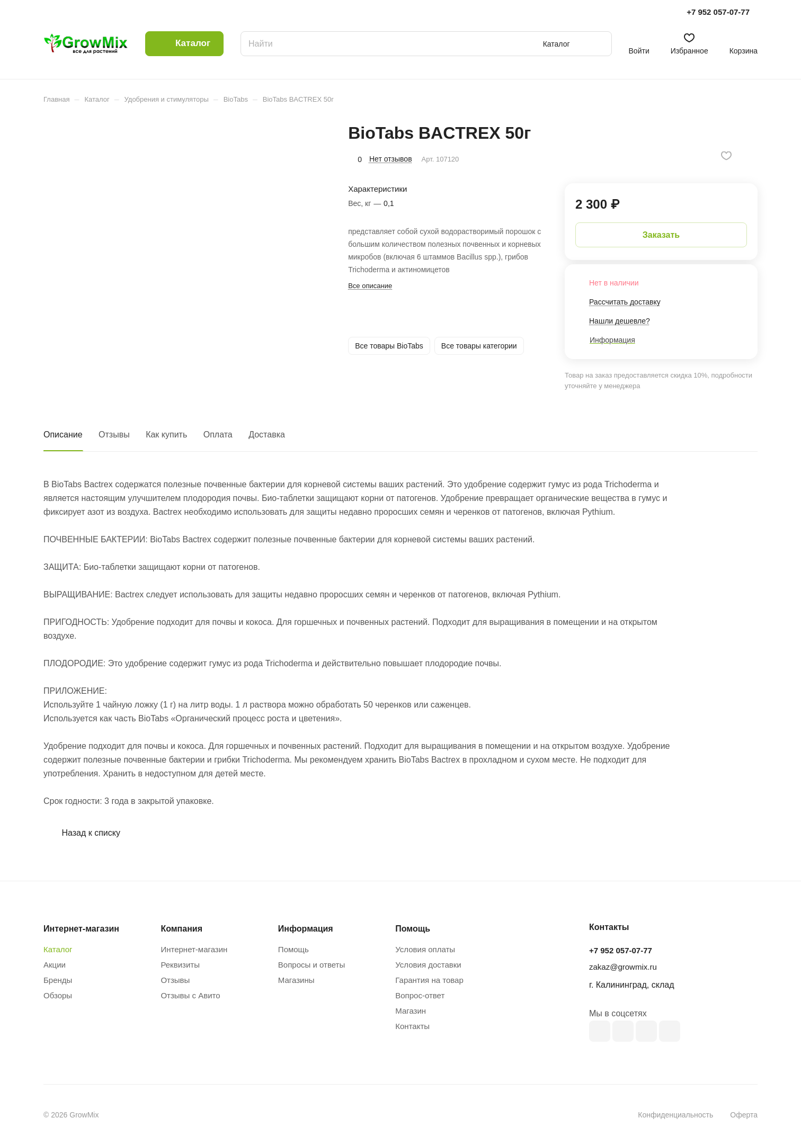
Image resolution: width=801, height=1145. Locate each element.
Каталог (58, 949)
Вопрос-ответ (419, 995)
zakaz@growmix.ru (623, 966)
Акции (54, 964)
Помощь (293, 949)
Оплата (218, 434)
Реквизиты (180, 964)
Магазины (296, 980)
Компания (181, 928)
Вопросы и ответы (311, 964)
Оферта (744, 1115)
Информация (305, 928)
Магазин (410, 1010)
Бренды (57, 980)
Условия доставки (428, 964)
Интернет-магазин (194, 949)
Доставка (266, 434)
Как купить (166, 434)
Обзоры (57, 995)
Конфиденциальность (675, 1115)
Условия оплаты (425, 949)
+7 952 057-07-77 (718, 11)
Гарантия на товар (429, 980)
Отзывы (114, 434)
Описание (63, 434)
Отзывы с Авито (190, 995)
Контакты (412, 1026)
